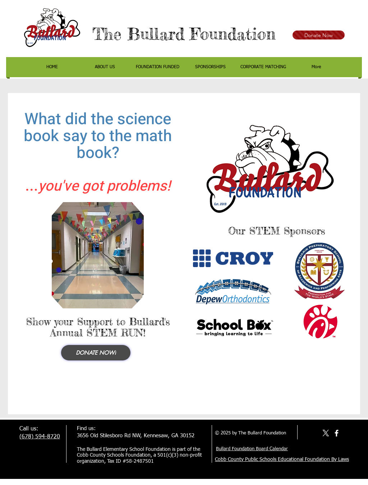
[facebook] (336, 433)
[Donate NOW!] (95, 352)
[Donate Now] (319, 35)
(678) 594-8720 (39, 437)
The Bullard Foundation (184, 34)
